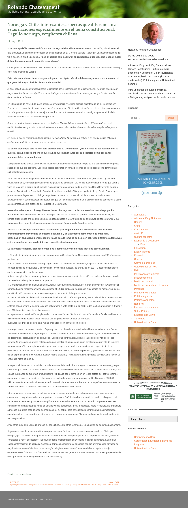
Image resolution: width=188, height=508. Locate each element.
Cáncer (138, 222)
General (138, 259)
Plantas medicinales (145, 292)
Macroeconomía (143, 277)
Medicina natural (143, 281)
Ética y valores (142, 251)
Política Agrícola (143, 296)
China (137, 225)
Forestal (138, 255)
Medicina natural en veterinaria (151, 285)
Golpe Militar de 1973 (146, 266)
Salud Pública (141, 311)
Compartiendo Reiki (145, 437)
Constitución (141, 229)
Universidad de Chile (145, 322)
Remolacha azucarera (146, 307)
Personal (139, 288)
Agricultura (140, 214)
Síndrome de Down (144, 314)
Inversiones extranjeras (146, 274)
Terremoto (139, 318)
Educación (140, 248)
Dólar (143, 244)
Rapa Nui (139, 303)
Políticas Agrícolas (144, 300)
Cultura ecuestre (143, 236)
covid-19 (138, 233)
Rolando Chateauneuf (33, 7)
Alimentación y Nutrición (147, 218)
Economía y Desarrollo (146, 240)
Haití (136, 270)
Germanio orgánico (144, 262)
